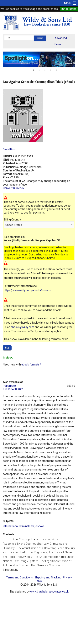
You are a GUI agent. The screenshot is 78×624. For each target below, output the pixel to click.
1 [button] (33, 70)
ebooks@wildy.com (22, 327)
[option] (39, 59)
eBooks (39, 526)
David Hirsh (9, 149)
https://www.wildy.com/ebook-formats (27, 290)
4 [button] (51, 70)
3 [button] (45, 70)
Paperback (9, 385)
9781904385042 (13, 389)
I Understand (68, 8)
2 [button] (39, 70)
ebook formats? (31, 364)
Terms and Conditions (19, 577)
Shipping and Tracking (47, 577)
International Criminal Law (18, 526)
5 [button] (56, 70)
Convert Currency (13, 188)
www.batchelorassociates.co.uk (49, 591)
